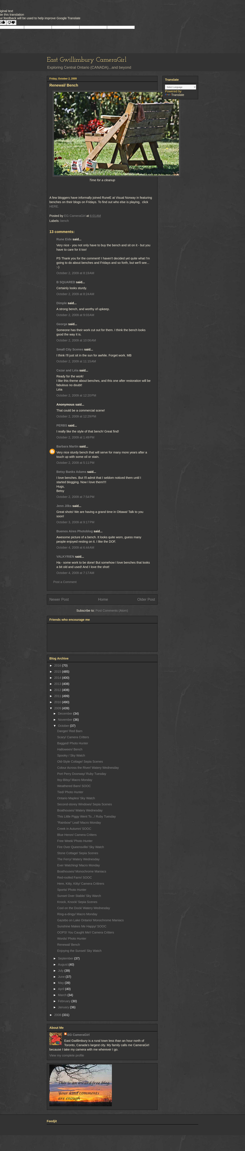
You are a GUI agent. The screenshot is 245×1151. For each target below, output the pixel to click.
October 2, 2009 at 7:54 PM (75, 497)
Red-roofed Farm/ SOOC (74, 877)
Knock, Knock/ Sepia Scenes (77, 902)
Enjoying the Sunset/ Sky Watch (79, 950)
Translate (174, 95)
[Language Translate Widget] (180, 87)
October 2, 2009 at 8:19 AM (75, 273)
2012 (58, 690)
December (65, 713)
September (66, 958)
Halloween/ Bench (69, 749)
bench (64, 221)
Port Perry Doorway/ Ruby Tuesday (81, 773)
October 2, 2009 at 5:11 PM (75, 462)
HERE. (54, 206)
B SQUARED (65, 282)
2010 (58, 702)
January (64, 1007)
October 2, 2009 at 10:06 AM (76, 340)
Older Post (146, 599)
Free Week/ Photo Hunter (74, 841)
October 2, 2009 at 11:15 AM (76, 361)
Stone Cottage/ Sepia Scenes (77, 853)
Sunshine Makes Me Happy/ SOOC (81, 926)
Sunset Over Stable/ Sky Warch (79, 896)
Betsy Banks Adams (71, 471)
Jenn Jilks (64, 506)
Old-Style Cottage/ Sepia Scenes (80, 761)
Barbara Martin (67, 446)
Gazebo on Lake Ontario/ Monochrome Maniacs (90, 920)
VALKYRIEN (65, 556)
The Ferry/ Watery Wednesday (78, 859)
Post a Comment (65, 582)
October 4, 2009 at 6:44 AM (75, 547)
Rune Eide (64, 239)
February (64, 1001)
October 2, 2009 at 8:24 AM (75, 294)
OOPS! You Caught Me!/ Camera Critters (85, 932)
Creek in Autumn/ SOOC (74, 828)
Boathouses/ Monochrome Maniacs (81, 871)
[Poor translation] (11, 22)
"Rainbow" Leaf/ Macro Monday (79, 822)
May (61, 983)
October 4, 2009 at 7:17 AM (75, 573)
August (63, 964)
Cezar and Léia (67, 370)
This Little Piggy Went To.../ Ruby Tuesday (86, 816)
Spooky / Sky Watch (71, 755)
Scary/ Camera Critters (73, 737)
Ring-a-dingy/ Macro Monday (77, 914)
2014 (58, 677)
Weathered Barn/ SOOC (74, 786)
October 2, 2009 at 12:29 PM (76, 416)
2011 (58, 696)
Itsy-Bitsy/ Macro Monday (74, 780)
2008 (58, 1015)
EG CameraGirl (78, 1034)
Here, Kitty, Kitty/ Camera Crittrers (80, 883)
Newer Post (59, 599)
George (61, 324)
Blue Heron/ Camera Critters (77, 834)
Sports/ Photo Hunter (71, 889)
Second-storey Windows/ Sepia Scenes (84, 804)
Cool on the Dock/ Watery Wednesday (83, 908)
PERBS (61, 425)
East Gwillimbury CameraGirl (86, 60)
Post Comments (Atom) (111, 610)
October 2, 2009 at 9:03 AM (75, 315)
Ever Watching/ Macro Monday (78, 865)
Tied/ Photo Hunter (70, 792)
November (65, 719)
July (61, 970)
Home (103, 599)
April (61, 989)
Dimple (61, 303)
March (63, 995)
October (64, 725)
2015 (58, 671)
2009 (58, 708)
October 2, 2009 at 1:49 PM (75, 437)
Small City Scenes (69, 349)
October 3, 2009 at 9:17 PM (75, 522)
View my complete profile (66, 1055)
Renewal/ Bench (68, 944)
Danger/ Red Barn (69, 731)
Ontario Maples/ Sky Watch (76, 798)
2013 (58, 683)
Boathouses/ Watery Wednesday (79, 810)
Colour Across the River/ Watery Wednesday (88, 767)
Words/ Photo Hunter (71, 938)
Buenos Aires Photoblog (74, 531)
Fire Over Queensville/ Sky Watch (80, 847)
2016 (58, 665)
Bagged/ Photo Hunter (72, 743)
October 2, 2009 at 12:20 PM (76, 395)
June (62, 976)
